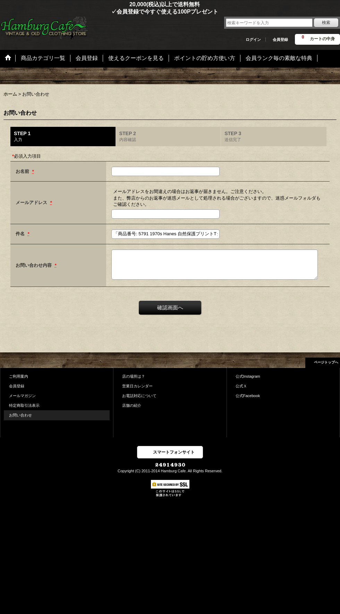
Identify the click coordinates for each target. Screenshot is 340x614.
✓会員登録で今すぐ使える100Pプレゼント (109, 12)
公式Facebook (248, 396)
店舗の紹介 (131, 405)
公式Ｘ (241, 386)
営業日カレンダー (137, 386)
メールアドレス (32, 202)
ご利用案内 (18, 376)
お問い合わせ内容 (34, 265)
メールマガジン (22, 396)
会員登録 (280, 39)
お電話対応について (139, 396)
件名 (21, 233)
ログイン (253, 39)
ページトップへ (326, 362)
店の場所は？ (133, 376)
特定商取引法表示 (24, 405)
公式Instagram (248, 376)
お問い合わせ (20, 415)
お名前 (23, 171)
